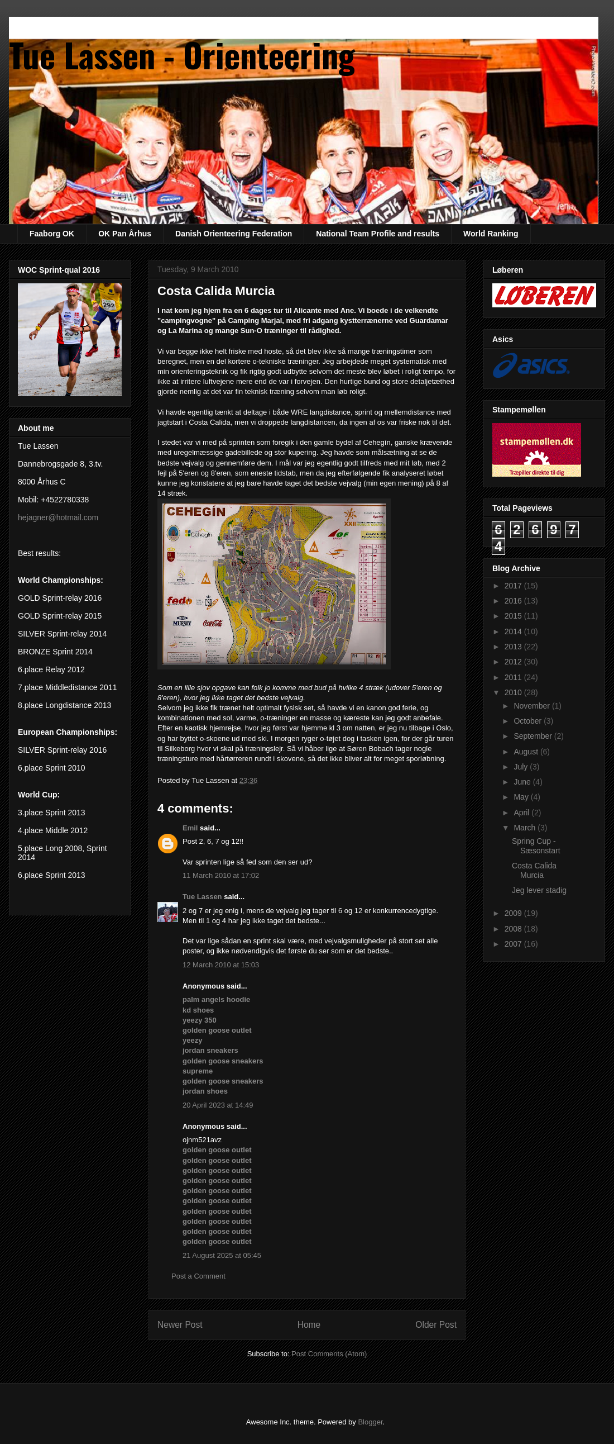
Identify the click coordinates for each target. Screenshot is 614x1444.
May (522, 796)
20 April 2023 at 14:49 (218, 1105)
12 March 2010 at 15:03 (221, 965)
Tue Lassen (202, 896)
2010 (514, 692)
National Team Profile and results (377, 233)
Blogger (370, 1422)
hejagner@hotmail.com (58, 517)
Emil (190, 828)
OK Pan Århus (124, 233)
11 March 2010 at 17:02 (221, 875)
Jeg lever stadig (539, 890)
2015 (514, 615)
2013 (514, 646)
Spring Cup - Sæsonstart (536, 846)
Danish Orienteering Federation (233, 233)
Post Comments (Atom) (329, 1354)
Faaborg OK (52, 233)
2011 (514, 677)
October (529, 720)
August (527, 751)
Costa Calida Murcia (534, 870)
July (522, 766)
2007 (514, 943)
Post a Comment (198, 1276)
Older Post (436, 1324)
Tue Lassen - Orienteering (182, 54)
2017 (514, 585)
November (532, 705)
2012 (514, 661)
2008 (514, 928)
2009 (514, 913)
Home (309, 1324)
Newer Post (180, 1324)
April (522, 812)
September (534, 736)
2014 (514, 631)
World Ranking (491, 233)
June (523, 781)
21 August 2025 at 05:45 (222, 1255)
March (526, 827)
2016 (514, 600)
